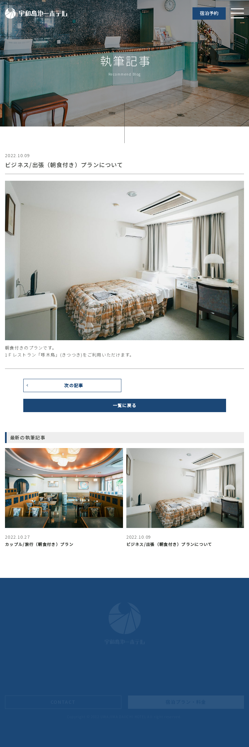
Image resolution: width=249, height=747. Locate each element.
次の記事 (73, 388)
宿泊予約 (209, 13)
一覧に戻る (125, 408)
